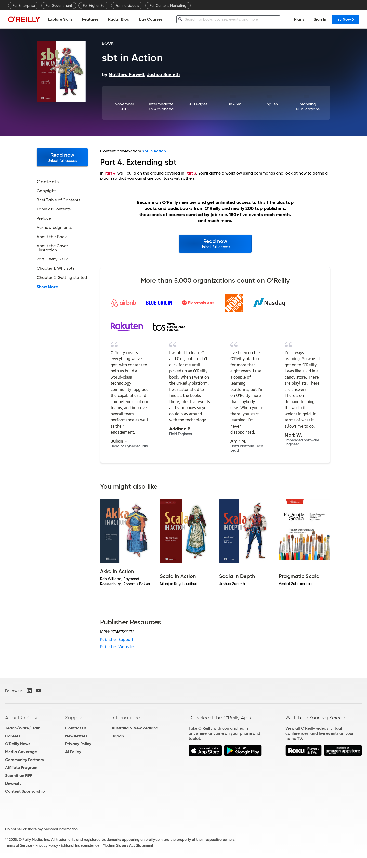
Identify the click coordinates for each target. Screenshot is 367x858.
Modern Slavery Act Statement (128, 845)
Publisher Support (116, 639)
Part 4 (109, 173)
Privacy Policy (78, 744)
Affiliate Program (21, 767)
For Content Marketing (168, 5)
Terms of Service (18, 845)
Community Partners (24, 759)
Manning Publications (308, 106)
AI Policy (73, 751)
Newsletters (76, 736)
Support (74, 718)
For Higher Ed (94, 5)
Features (90, 19)
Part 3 (190, 173)
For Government (59, 5)
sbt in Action (154, 150)
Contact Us (75, 728)
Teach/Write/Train (22, 728)
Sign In (320, 19)
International (126, 718)
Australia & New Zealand (135, 728)
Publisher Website (117, 646)
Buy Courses (150, 19)
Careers (12, 736)
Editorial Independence (80, 845)
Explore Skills (60, 19)
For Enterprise (23, 5)
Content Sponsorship (25, 791)
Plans (299, 19)
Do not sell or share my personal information (41, 829)
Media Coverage (21, 751)
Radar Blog (118, 19)
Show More (47, 287)
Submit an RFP (18, 775)
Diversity (13, 783)
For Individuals (127, 5)
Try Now (345, 19)
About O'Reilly (21, 718)
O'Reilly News (17, 744)
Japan (118, 736)
